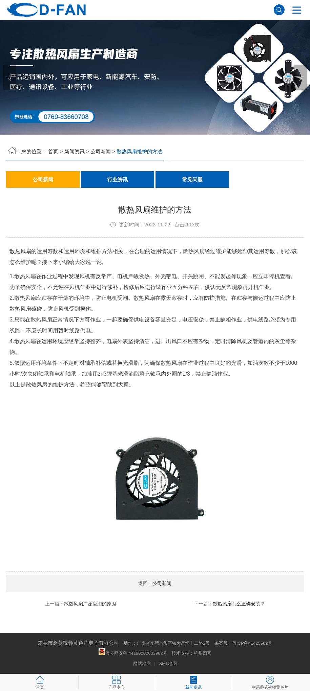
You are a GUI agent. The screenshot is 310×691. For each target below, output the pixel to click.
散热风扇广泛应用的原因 (90, 604)
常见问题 (192, 179)
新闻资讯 (74, 151)
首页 (53, 151)
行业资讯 (117, 179)
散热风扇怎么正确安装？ (239, 604)
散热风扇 (20, 251)
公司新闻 (100, 151)
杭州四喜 (202, 653)
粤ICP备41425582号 (252, 643)
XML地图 (168, 663)
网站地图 (142, 663)
